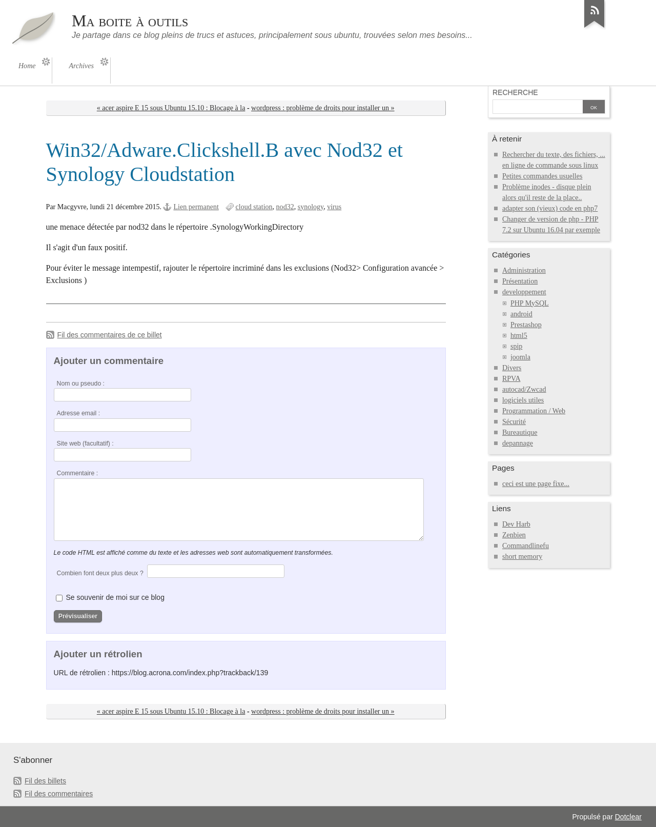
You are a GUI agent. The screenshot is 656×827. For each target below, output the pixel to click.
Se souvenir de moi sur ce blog (115, 597)
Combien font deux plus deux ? (100, 573)
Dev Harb (516, 524)
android (521, 314)
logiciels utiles (523, 400)
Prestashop (526, 325)
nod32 (285, 207)
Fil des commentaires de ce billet (109, 335)
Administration (524, 270)
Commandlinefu (525, 546)
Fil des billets (45, 781)
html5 (518, 335)
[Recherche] (537, 107)
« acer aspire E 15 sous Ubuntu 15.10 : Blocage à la (171, 108)
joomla (520, 357)
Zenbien (514, 535)
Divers (511, 368)
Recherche (515, 92)
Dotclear (628, 817)
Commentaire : (77, 473)
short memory (522, 556)
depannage (517, 443)
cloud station (254, 207)
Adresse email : (78, 413)
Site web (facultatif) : (85, 443)
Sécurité (514, 422)
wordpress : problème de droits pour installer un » (322, 108)
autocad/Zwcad (524, 389)
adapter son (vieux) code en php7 (550, 208)
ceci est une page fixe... (535, 484)
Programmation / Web (533, 411)
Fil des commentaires (59, 794)
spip (516, 346)
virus (334, 207)
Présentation (520, 281)
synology (311, 207)
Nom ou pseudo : (81, 383)
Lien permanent (195, 207)
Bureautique (520, 432)
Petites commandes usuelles (542, 176)
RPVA (511, 378)
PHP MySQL (529, 303)
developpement (524, 292)
